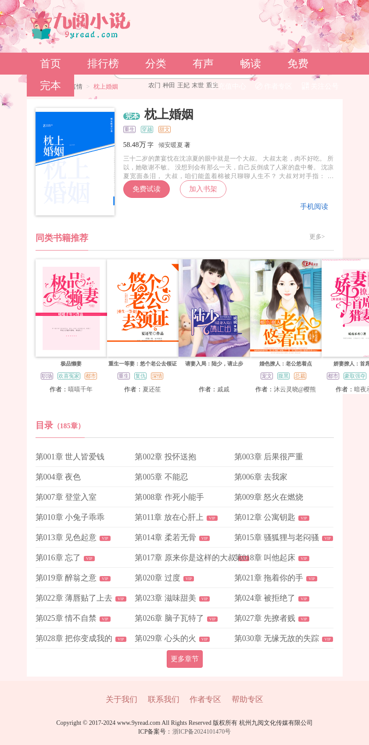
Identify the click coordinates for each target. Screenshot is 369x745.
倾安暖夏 (170, 145)
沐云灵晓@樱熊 (295, 389)
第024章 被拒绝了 (265, 598)
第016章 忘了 (58, 557)
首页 (50, 63)
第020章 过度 (157, 577)
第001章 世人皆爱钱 (70, 456)
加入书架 (203, 189)
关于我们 (121, 699)
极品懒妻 (71, 364)
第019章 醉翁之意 (66, 577)
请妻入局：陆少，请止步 (214, 364)
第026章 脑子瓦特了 (169, 618)
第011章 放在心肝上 (169, 517)
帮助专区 (247, 699)
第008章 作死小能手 (169, 497)
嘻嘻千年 (80, 389)
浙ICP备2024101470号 (201, 731)
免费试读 (147, 189)
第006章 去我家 (261, 477)
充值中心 (227, 86)
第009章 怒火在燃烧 (269, 497)
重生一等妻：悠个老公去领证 (142, 364)
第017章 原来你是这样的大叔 (185, 557)
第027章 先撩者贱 (265, 618)
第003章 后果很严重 (269, 456)
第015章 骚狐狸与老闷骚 (276, 537)
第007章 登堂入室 (66, 497)
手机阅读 (314, 206)
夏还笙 (152, 389)
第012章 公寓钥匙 (265, 517)
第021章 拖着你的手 (269, 577)
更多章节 (185, 659)
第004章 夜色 (58, 477)
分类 (155, 63)
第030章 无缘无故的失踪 (276, 638)
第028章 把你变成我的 (74, 638)
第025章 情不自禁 (66, 618)
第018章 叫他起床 (265, 557)
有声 (203, 63)
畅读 (250, 63)
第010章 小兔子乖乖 (70, 517)
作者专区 (273, 86)
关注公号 (320, 86)
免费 (297, 63)
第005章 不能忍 (161, 477)
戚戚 (223, 389)
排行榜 (103, 63)
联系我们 (163, 699)
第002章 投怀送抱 (165, 456)
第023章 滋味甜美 (165, 598)
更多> (317, 237)
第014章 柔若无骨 (165, 537)
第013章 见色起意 (66, 537)
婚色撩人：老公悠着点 (285, 364)
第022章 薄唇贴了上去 (74, 598)
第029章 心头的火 (165, 638)
